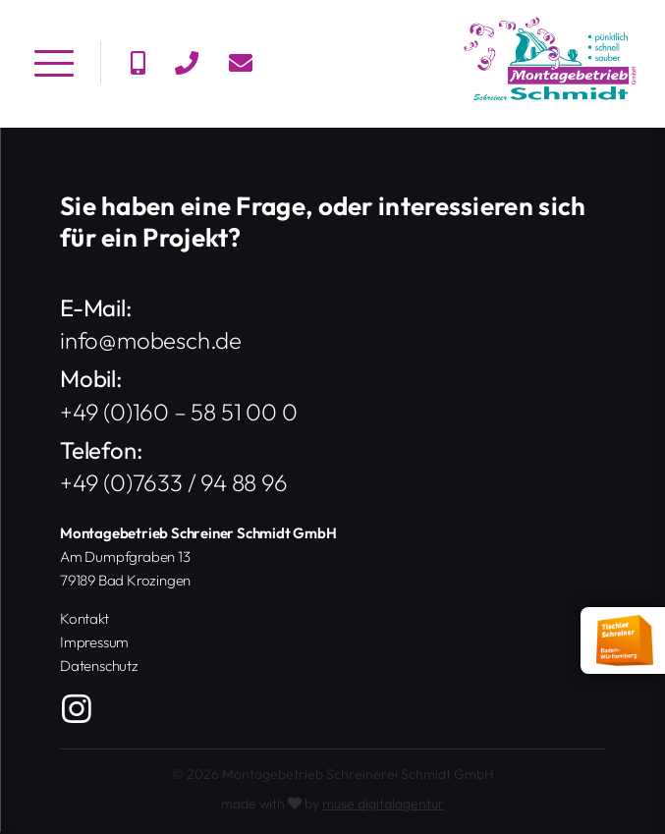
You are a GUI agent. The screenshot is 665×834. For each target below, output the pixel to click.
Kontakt (84, 618)
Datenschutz (99, 665)
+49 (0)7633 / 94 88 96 (174, 483)
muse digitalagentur (383, 803)
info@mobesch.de (151, 340)
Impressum (94, 642)
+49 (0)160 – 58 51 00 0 (178, 412)
